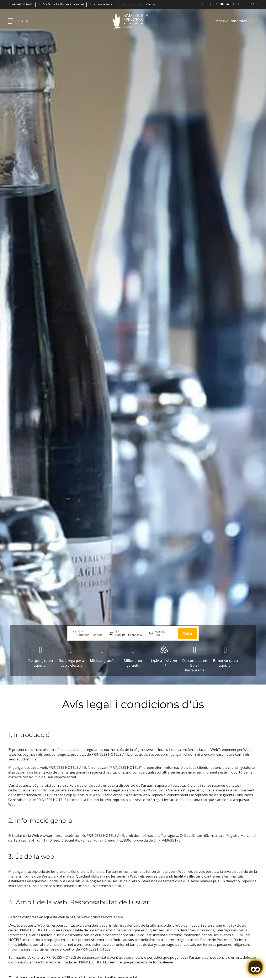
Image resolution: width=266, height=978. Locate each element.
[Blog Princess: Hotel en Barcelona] (239, 4)
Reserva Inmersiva (230, 20)
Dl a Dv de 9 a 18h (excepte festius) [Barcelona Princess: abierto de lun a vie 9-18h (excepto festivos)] (63, 4)
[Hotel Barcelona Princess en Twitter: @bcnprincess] (216, 4)
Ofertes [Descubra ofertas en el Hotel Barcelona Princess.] (150, 4)
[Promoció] (165, 635)
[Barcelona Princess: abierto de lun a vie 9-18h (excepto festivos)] (39, 4)
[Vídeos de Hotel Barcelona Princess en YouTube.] (222, 4)
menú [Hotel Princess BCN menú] (23, 20)
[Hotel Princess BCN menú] (11, 20)
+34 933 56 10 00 (22, 4)
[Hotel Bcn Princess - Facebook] (211, 4)
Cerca (187, 633)
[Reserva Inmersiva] (253, 20)
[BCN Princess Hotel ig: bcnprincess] (233, 4)
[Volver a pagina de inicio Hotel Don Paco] (130, 20)
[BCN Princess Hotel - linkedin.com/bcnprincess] (227, 4)
